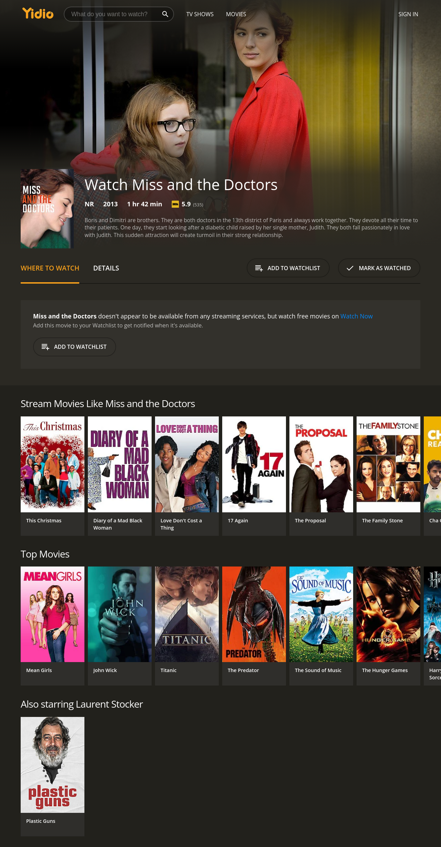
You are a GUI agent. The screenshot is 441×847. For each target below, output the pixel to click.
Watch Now (356, 316)
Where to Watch (50, 268)
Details (106, 268)
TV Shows (200, 14)
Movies (236, 14)
